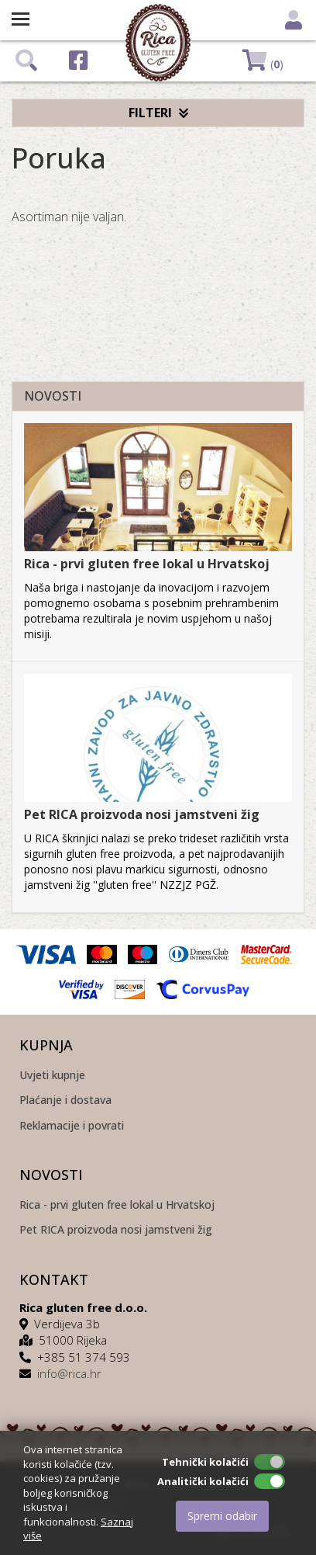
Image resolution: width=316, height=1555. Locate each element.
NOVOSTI (52, 395)
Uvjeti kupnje (52, 1075)
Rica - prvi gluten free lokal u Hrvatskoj (147, 563)
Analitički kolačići (203, 1481)
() (262, 60)
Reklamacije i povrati (71, 1126)
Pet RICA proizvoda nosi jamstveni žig (141, 814)
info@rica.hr (69, 1373)
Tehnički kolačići (205, 1462)
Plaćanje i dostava (65, 1100)
